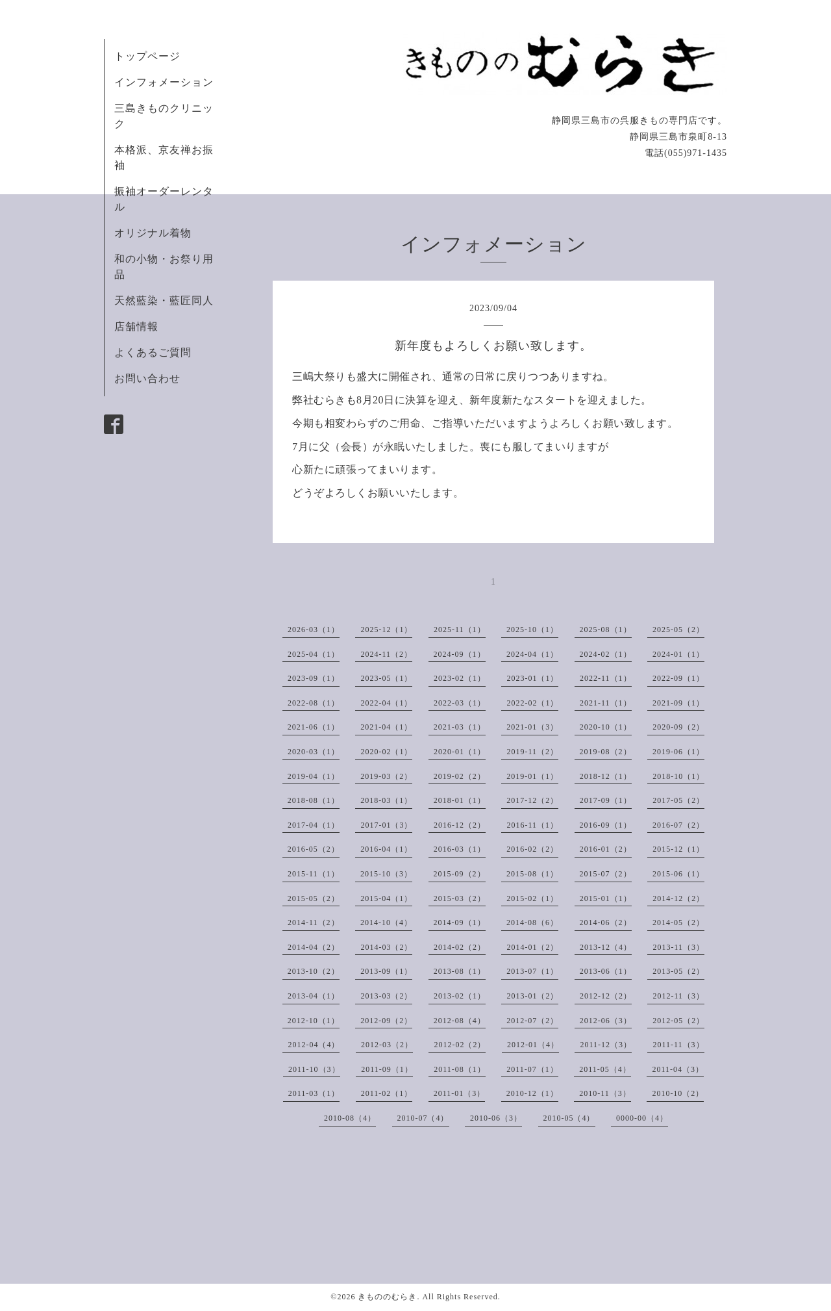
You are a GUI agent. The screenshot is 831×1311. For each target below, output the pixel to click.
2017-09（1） (606, 800)
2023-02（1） (460, 678)
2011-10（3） (314, 1069)
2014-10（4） (386, 922)
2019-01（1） (532, 776)
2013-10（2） (314, 971)
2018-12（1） (606, 776)
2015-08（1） (532, 873)
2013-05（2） (678, 971)
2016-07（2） (678, 825)
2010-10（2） (678, 1093)
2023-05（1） (386, 678)
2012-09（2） (386, 1020)
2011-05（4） (605, 1069)
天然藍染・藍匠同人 (164, 300)
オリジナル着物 (153, 232)
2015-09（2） (460, 873)
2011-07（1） (532, 1069)
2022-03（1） (460, 702)
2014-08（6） (532, 922)
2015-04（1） (386, 898)
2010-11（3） (605, 1093)
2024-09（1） (460, 654)
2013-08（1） (460, 971)
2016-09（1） (606, 825)
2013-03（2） (386, 995)
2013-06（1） (606, 971)
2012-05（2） (678, 1020)
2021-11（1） (606, 702)
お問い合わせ (147, 378)
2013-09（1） (386, 971)
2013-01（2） (532, 995)
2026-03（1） (314, 629)
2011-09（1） (387, 1069)
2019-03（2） (386, 776)
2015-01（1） (606, 898)
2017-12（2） (532, 800)
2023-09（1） (314, 678)
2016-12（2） (460, 825)
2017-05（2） (678, 800)
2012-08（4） (460, 1020)
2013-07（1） (532, 971)
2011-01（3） (460, 1093)
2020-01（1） (460, 751)
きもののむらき (387, 1296)
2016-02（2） (532, 849)
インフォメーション (164, 82)
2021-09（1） (678, 702)
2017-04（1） (314, 825)
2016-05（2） (314, 849)
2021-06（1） (314, 727)
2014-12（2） (678, 898)
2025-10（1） (532, 629)
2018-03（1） (386, 800)
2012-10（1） (314, 1020)
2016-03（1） (460, 849)
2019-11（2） (532, 751)
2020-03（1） (314, 751)
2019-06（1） (678, 751)
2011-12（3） (606, 1044)
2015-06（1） (678, 873)
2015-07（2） (606, 873)
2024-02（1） (606, 654)
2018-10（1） (678, 776)
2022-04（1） (386, 702)
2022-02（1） (532, 702)
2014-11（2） (314, 922)
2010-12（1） (532, 1093)
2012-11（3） (678, 995)
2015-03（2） (460, 898)
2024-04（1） (532, 654)
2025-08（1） (606, 629)
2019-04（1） (314, 776)
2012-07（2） (532, 1020)
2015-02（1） (532, 898)
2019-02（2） (460, 776)
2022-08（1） (314, 702)
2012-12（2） (606, 995)
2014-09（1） (460, 922)
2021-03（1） (460, 727)
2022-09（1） (678, 678)
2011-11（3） (678, 1044)
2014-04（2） (314, 947)
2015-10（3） (386, 873)
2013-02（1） (460, 995)
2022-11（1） (606, 678)
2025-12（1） (386, 629)
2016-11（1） (532, 825)
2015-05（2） (314, 898)
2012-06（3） (606, 1020)
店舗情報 (136, 326)
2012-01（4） (533, 1044)
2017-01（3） (386, 825)
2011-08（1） (460, 1069)
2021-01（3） (532, 727)
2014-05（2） (678, 922)
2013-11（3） (678, 947)
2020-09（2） (678, 727)
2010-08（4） (350, 1118)
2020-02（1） (386, 751)
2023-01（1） (532, 678)
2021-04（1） (386, 727)
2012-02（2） (460, 1044)
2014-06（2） (606, 922)
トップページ (147, 56)
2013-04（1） (314, 995)
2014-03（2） (386, 947)
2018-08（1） (314, 800)
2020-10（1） (606, 727)
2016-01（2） (606, 849)
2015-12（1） (678, 849)
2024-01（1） (678, 654)
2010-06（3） (496, 1118)
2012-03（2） (387, 1044)
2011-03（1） (314, 1093)
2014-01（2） (532, 947)
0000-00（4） (642, 1118)
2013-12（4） (606, 947)
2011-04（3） (678, 1069)
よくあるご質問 (153, 352)
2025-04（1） (314, 654)
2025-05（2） (678, 629)
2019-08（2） (606, 751)
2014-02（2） (460, 947)
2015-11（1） (314, 873)
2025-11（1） (460, 629)
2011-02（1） (387, 1093)
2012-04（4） (314, 1044)
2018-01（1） (460, 800)
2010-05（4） (569, 1118)
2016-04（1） (386, 849)
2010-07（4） (423, 1118)
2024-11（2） (386, 654)
